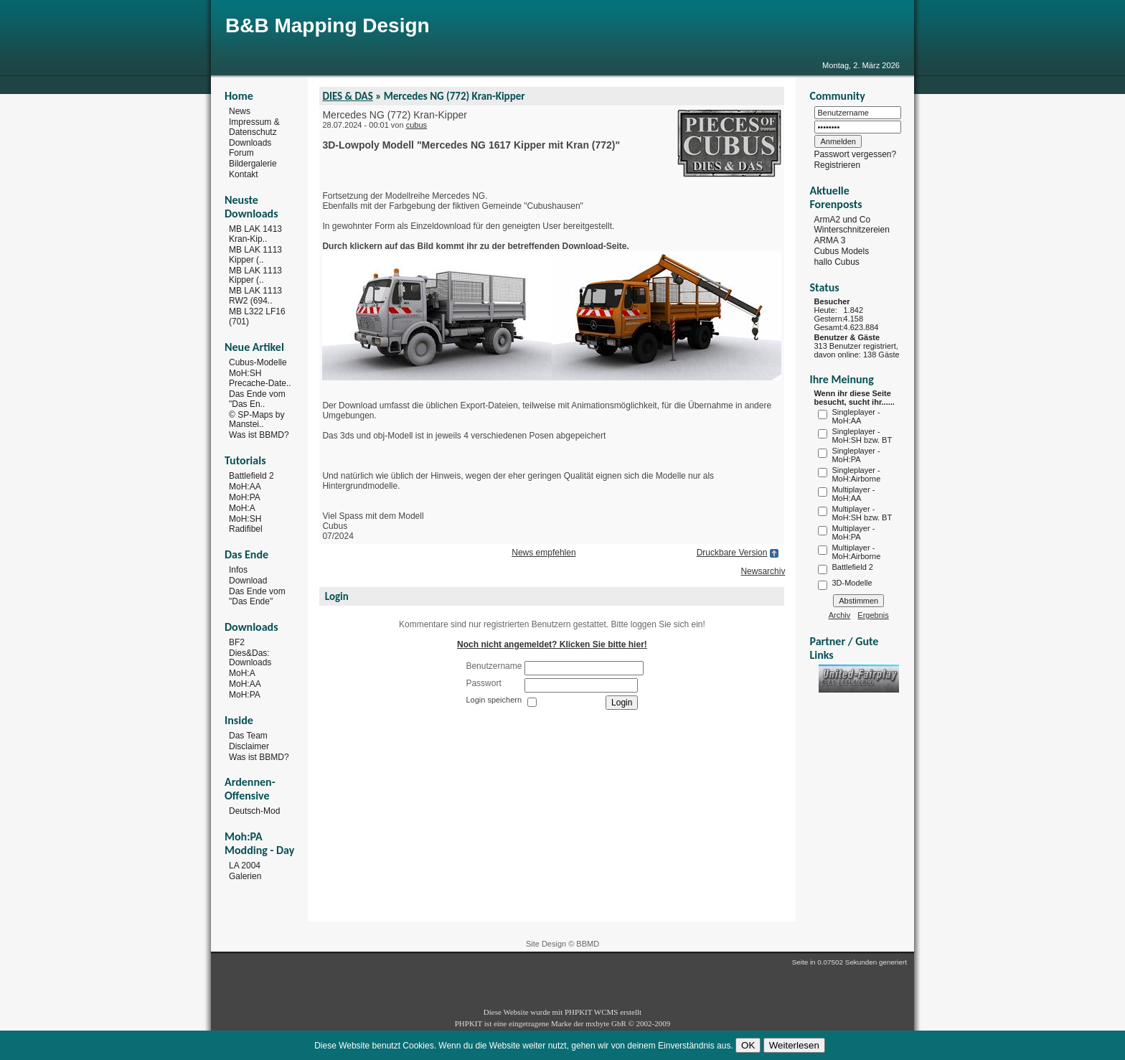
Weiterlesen (794, 1045)
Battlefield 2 (251, 476)
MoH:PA (244, 497)
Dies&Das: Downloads (250, 657)
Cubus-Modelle (258, 362)
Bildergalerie (253, 164)
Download (248, 581)
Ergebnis (872, 615)
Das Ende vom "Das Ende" (257, 596)
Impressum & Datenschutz (254, 127)
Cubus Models (841, 251)
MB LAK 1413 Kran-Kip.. (255, 234)
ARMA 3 (829, 240)
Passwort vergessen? (855, 154)
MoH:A (242, 508)
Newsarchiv (762, 571)
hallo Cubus (836, 262)
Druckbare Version (732, 553)
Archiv (840, 615)
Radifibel (246, 529)
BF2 (237, 642)
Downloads (250, 142)
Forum (241, 153)
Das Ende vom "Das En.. (257, 399)
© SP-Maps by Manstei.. (257, 419)
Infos (238, 570)
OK (748, 1045)
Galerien (245, 876)
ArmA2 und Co (842, 219)
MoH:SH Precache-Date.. (260, 378)
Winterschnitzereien (851, 230)
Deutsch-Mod (254, 811)
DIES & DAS (347, 96)
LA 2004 (244, 865)
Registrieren (837, 165)
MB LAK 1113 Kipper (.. (255, 255)
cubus (416, 125)
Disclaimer (249, 746)
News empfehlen (543, 553)
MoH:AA (245, 487)
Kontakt (243, 174)
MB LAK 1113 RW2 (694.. (255, 296)
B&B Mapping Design (327, 25)
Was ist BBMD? (259, 435)
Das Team (248, 736)
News (239, 111)
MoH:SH (245, 518)
